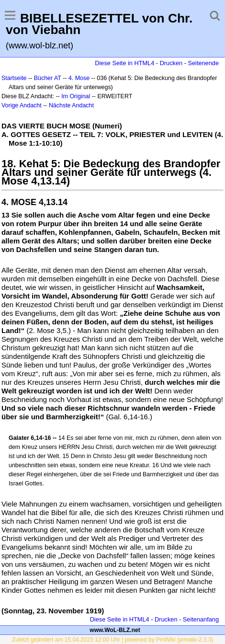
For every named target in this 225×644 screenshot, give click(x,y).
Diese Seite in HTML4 (124, 63)
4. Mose (79, 78)
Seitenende (203, 63)
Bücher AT (47, 78)
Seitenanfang (201, 619)
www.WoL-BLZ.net (115, 630)
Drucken (171, 63)
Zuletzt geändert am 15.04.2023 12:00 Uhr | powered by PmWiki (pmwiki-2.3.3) (113, 639)
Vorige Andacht (21, 105)
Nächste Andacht (71, 105)
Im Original (75, 96)
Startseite (14, 78)
